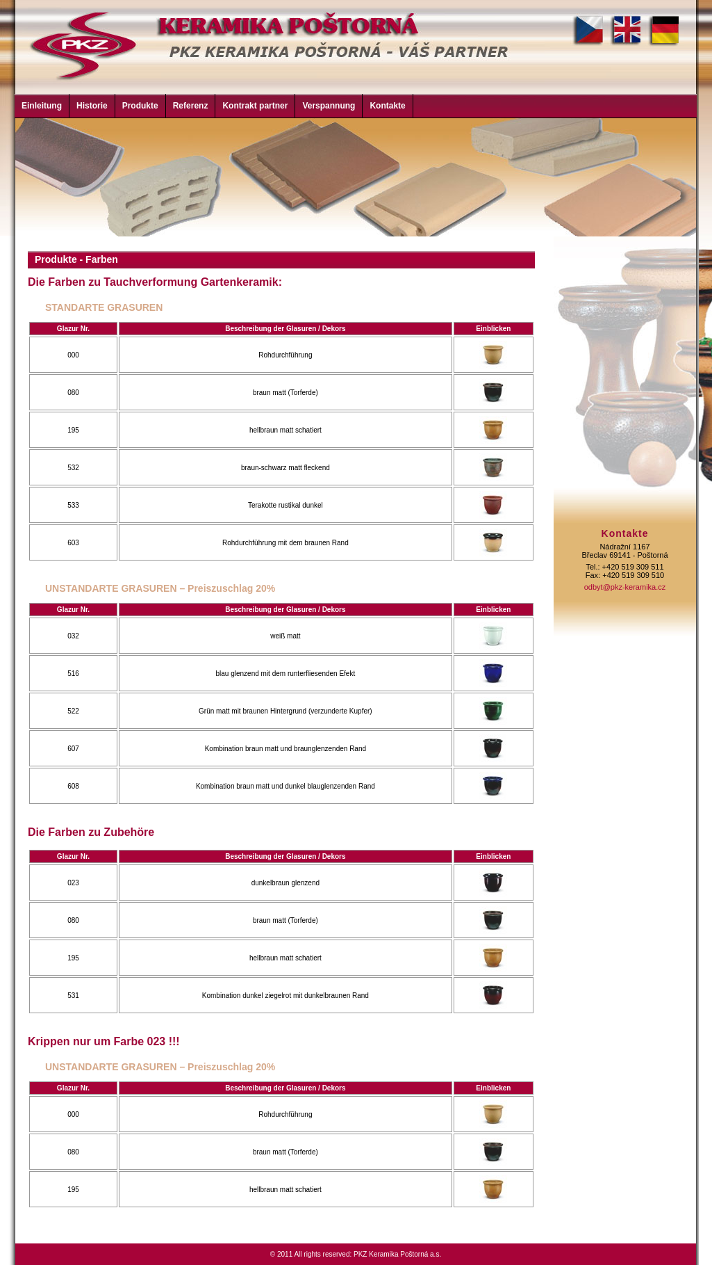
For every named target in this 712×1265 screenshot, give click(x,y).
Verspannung (328, 106)
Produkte (140, 106)
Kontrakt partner (255, 106)
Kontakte (387, 106)
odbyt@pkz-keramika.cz (625, 587)
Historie (92, 106)
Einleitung (42, 106)
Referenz (190, 106)
